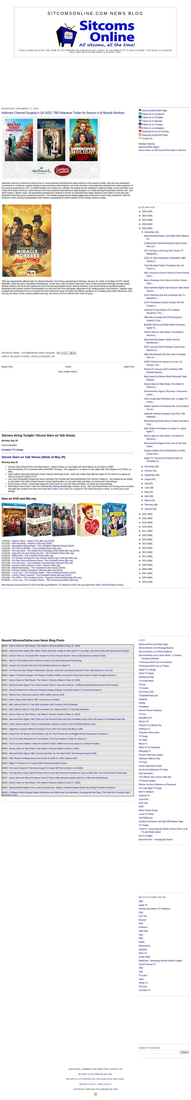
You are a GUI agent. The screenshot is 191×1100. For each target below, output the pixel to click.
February (149, 504)
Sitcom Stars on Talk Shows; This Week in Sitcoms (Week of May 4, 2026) (44, 748)
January (149, 509)
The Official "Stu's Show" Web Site (155, 777)
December (150, 232)
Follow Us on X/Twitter (152, 117)
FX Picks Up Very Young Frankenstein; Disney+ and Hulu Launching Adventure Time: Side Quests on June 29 (60, 670)
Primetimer (144, 706)
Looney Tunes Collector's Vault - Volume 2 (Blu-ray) (36, 565)
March (148, 500)
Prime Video (144, 957)
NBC (141, 938)
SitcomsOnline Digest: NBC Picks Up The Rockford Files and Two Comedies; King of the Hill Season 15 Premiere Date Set (67, 719)
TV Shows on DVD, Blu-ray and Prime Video (80, 585)
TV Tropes (144, 825)
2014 (144, 543)
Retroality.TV (145, 751)
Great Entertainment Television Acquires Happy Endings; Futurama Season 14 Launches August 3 (55, 690)
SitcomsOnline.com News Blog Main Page (101, 1079)
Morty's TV (144, 721)
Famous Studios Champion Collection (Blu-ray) (34, 570)
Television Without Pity (149, 758)
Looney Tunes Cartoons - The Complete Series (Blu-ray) (38, 575)
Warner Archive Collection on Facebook (157, 784)
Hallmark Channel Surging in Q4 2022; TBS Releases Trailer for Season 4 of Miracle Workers (63, 112)
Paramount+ (144, 946)
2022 (144, 228)
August (148, 479)
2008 (144, 569)
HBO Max (143, 931)
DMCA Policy (104, 1084)
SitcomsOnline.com (101, 1074)
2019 (144, 522)
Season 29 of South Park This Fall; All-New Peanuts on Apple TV (39, 665)
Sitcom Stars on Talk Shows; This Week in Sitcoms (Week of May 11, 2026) (44, 714)
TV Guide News (146, 681)
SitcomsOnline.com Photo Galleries (155, 651)
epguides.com (145, 717)
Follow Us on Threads (152, 124)
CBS (141, 912)
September (150, 475)
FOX (141, 923)
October (149, 470)
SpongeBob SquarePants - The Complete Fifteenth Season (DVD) (43, 546)
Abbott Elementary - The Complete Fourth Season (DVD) (38, 568)
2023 (144, 224)
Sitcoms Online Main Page (153, 110)
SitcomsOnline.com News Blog (95, 13)
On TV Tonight (145, 835)
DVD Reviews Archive (113, 585)
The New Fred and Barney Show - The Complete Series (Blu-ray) (42, 560)
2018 (144, 526)
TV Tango (143, 736)
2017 (144, 531)
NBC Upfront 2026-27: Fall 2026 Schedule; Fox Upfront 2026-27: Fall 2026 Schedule (49, 709)
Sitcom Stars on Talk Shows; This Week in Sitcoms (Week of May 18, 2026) (44, 680)
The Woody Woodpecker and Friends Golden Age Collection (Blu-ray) (44, 558)
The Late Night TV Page (150, 788)
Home (68, 366)
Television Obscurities (149, 732)
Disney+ (142, 920)
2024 (144, 220)
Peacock (143, 949)
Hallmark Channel (20, 356)
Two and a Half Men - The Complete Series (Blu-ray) (36, 548)
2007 (144, 573)
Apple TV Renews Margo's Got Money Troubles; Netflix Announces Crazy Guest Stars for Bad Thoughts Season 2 (62, 675)
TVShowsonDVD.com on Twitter (154, 666)
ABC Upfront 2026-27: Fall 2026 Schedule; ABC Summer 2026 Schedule (43, 704)
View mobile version (67, 371)
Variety (142, 703)
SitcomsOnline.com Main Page (153, 644)
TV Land (143, 975)
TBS (53, 356)
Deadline (143, 699)
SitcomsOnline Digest (149, 147)
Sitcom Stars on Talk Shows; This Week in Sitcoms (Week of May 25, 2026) (44, 646)
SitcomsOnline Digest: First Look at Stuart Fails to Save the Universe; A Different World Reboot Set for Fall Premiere (63, 685)
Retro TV (143, 744)
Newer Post (7, 366)
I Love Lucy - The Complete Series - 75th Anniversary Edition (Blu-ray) (45, 580)
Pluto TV (143, 953)
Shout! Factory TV (147, 964)
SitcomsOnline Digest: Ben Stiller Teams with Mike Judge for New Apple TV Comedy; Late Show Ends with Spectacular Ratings (69, 651)
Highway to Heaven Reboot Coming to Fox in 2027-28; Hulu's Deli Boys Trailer (46, 729)
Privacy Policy (88, 1084)
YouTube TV (144, 990)
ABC (141, 901)
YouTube (143, 986)
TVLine (142, 684)
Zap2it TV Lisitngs (147, 669)
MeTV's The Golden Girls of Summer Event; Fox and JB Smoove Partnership (45, 660)
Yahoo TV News (146, 673)
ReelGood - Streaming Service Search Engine (160, 960)
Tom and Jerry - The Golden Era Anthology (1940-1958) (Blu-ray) (42, 550)
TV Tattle (143, 740)
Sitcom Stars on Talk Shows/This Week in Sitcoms (162, 150)
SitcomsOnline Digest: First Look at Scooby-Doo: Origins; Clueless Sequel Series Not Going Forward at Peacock (62, 787)
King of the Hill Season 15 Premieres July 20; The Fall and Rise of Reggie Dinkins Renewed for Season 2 (58, 734)
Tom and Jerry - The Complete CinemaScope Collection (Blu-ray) (42, 563)
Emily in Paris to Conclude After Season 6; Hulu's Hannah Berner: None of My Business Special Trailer (57, 655)
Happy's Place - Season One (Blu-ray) (30, 541)
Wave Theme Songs (148, 810)
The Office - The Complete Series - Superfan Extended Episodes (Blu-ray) (46, 577)
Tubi (141, 971)
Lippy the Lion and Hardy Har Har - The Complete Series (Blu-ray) (43, 553)
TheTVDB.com (146, 818)
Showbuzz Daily (146, 677)
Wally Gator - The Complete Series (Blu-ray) (32, 555)
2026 (144, 211)
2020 (144, 518)
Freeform (143, 927)
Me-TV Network (146, 792)
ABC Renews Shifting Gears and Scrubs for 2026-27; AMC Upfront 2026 (43, 758)
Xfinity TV (143, 982)
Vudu (141, 979)
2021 (144, 514)
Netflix (142, 942)
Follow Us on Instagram (153, 128)
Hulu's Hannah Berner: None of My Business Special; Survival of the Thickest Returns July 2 (52, 724)
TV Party (143, 762)
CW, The (143, 916)
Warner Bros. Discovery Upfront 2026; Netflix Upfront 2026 (36, 695)
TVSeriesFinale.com (148, 695)
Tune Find (143, 799)
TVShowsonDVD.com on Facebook (155, 662)
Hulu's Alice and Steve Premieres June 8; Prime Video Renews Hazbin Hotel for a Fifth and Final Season (58, 778)
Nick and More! (146, 773)
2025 (144, 215)
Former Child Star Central (151, 755)
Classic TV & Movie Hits (150, 725)
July (147, 483)
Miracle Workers (40, 356)
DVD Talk (143, 803)
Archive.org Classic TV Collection (154, 908)
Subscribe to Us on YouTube (155, 131)
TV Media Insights (147, 780)
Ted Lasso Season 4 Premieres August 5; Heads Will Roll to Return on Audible (46, 768)
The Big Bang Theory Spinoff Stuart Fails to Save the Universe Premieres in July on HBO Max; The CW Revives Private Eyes (68, 773)
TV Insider (143, 688)
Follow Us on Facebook (153, 114)
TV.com (142, 714)
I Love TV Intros (146, 814)
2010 (144, 560)
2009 (144, 565)
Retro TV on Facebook (149, 747)
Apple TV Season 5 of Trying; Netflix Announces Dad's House (38, 763)
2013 (144, 548)
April (147, 496)
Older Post (129, 366)
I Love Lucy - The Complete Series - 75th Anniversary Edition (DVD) (44, 572)
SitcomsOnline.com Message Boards (156, 648)
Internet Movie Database (150, 710)
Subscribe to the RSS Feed (155, 135)
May (147, 492)
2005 (144, 582)
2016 (144, 535)
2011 (144, 556)
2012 (144, 552)
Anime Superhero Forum (150, 766)
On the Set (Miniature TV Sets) (153, 769)
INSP (141, 806)
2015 (144, 539)
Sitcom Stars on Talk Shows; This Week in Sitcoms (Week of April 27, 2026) (44, 782)
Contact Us (145, 138)
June (147, 487)
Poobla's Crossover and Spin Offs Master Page (161, 821)
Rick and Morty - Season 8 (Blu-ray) (29, 543)
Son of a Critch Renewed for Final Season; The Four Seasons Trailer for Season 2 (48, 738)
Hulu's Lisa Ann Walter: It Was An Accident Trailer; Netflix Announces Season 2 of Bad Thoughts (54, 743)
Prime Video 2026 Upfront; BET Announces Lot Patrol (34, 699)
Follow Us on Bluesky (152, 121)
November (150, 466)
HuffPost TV (144, 729)
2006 (144, 577)
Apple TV (143, 905)
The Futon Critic (146, 692)
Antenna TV (144, 795)
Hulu (141, 934)
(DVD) (51, 541)
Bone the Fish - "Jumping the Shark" (156, 839)
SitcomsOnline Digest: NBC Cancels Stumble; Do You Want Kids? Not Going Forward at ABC (53, 753)
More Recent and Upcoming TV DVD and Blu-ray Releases (29, 585)
